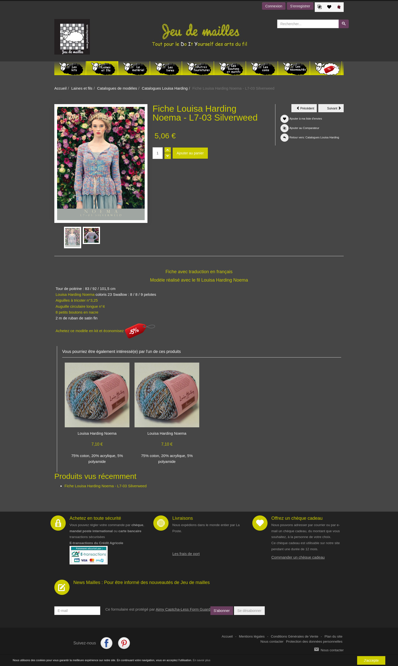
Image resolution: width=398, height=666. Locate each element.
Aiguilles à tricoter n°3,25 (77, 300)
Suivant (335, 109)
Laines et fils (81, 88)
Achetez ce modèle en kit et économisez (105, 331)
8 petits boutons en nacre (77, 312)
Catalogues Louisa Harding (165, 88)
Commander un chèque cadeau (298, 557)
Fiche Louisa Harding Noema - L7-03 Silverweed (105, 486)
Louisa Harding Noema (224, 280)
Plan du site (333, 636)
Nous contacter (272, 641)
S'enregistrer (300, 6)
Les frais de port (186, 553)
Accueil (60, 88)
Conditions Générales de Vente (294, 636)
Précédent (306, 109)
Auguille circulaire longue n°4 (80, 306)
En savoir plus (201, 660)
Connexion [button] (273, 6)
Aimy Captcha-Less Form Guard (183, 609)
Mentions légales (251, 636)
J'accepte (371, 660)
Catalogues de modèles (117, 88)
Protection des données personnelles (314, 641)
